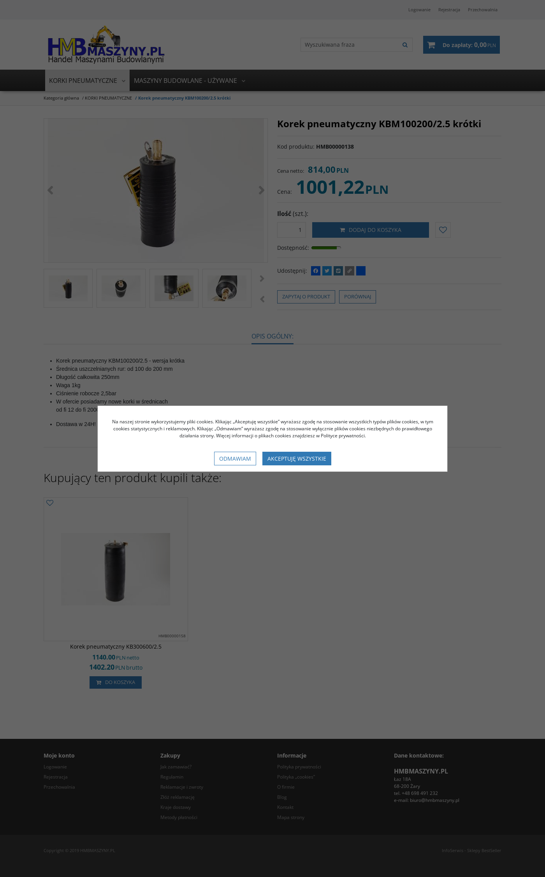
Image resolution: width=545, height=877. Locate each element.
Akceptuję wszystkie (296, 458)
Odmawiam (235, 458)
